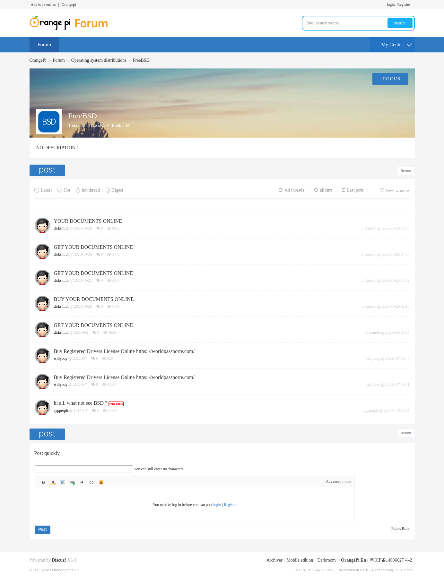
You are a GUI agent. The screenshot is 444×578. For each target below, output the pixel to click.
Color (53, 482)
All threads (291, 190)
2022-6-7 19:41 (397, 384)
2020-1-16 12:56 (396, 410)
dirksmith (61, 228)
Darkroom (326, 560)
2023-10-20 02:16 (395, 306)
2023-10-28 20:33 (395, 228)
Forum (44, 44)
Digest (114, 190)
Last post (352, 190)
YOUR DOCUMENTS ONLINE (88, 221)
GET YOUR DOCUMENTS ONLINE (93, 247)
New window (395, 190)
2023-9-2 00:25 (397, 332)
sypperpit (61, 410)
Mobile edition (300, 560)
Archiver (274, 560)
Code (91, 482)
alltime (323, 190)
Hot (63, 190)
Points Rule (400, 528)
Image (62, 482)
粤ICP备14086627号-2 (391, 560)
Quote (82, 482)
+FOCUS (390, 79)
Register (403, 4)
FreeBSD (141, 60)
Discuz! (59, 560)
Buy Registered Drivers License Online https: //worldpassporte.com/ (124, 351)
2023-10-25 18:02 (395, 280)
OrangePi (38, 60)
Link (72, 482)
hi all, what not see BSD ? (81, 403)
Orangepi (69, 4)
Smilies (101, 482)
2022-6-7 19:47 (397, 358)
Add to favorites (43, 4)
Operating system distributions (98, 60)
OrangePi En (353, 560)
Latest (43, 190)
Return (406, 170)
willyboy (61, 358)
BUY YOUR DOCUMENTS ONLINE (94, 299)
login (391, 4)
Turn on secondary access (413, 4)
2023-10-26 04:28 (395, 254)
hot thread (87, 190)
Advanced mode (338, 481)
